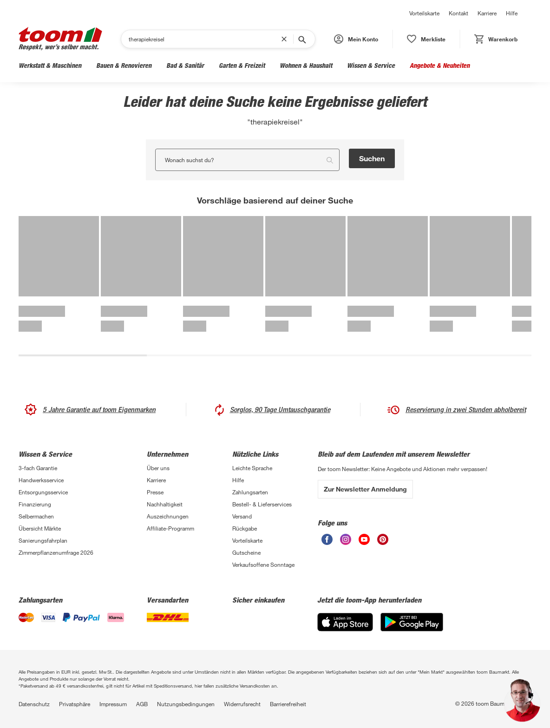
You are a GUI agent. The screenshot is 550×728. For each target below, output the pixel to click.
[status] (426, 39)
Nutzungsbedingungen (186, 704)
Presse (155, 492)
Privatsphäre (74, 704)
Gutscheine (246, 552)
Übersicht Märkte (40, 528)
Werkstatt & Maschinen (50, 65)
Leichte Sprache (252, 468)
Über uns (158, 468)
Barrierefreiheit (288, 704)
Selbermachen (36, 516)
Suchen (372, 158)
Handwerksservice (41, 480)
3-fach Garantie (38, 468)
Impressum (113, 704)
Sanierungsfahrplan (43, 540)
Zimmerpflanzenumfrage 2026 (56, 552)
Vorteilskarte (424, 13)
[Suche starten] (301, 39)
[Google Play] (411, 622)
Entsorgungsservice (43, 492)
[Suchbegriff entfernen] (286, 39)
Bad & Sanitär (185, 65)
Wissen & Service (371, 65)
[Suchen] (205, 39)
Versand (242, 516)
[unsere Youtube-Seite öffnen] (364, 539)
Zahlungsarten (250, 492)
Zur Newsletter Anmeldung (365, 489)
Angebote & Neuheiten (440, 65)
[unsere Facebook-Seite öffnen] (327, 539)
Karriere (487, 13)
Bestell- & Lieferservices (262, 504)
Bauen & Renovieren (123, 65)
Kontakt (458, 13)
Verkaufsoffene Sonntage (263, 564)
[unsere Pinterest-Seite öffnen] (382, 539)
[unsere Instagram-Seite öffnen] (345, 539)
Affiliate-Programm (170, 528)
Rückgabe (244, 528)
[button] (356, 39)
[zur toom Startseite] (60, 39)
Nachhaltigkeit (165, 504)
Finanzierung (35, 504)
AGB (142, 704)
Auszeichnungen (168, 516)
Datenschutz (34, 704)
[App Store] (345, 622)
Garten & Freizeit (242, 65)
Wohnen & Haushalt (306, 65)
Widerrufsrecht (242, 704)
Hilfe (511, 13)
